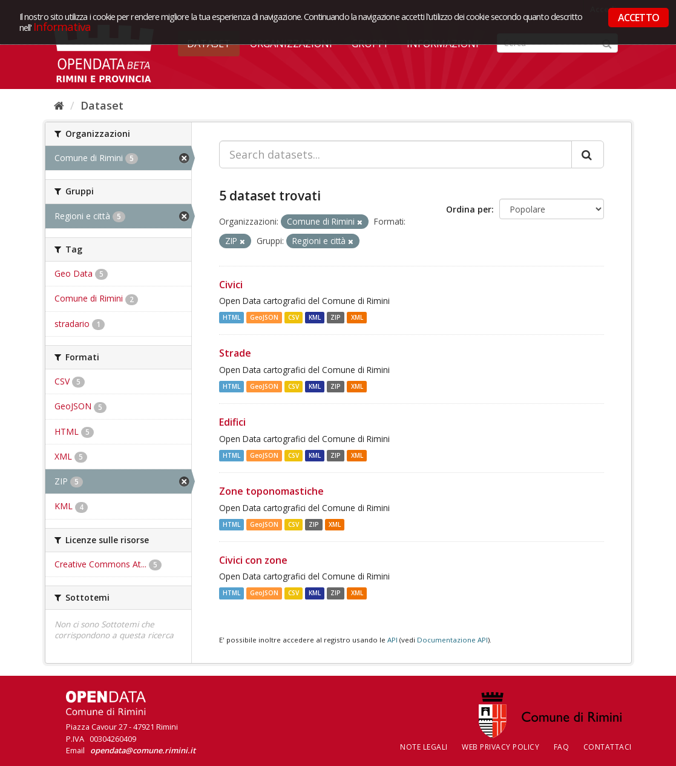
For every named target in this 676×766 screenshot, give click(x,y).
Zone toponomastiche (271, 491)
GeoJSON (264, 317)
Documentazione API (452, 639)
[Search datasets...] (395, 154)
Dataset (101, 105)
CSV (293, 317)
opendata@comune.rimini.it (142, 750)
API (392, 639)
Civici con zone (253, 560)
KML (315, 317)
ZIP (335, 317)
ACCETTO (638, 17)
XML (357, 317)
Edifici (232, 422)
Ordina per (468, 209)
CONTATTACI (607, 747)
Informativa (62, 26)
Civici (231, 284)
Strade (235, 353)
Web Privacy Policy (500, 747)
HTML (231, 317)
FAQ (561, 747)
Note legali (424, 747)
